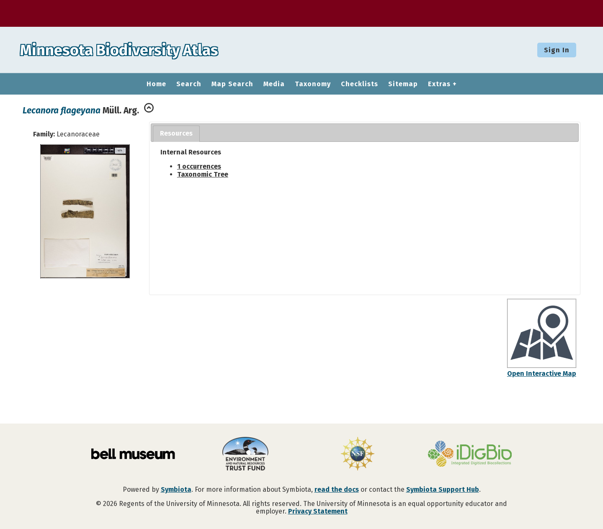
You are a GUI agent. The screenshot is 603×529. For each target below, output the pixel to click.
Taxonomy (313, 84)
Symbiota (176, 489)
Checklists (359, 84)
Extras (439, 84)
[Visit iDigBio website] (470, 454)
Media (274, 84)
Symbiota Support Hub (442, 489)
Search (188, 84)
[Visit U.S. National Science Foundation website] (358, 454)
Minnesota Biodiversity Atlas (130, 50)
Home (156, 84)
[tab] (176, 134)
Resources (176, 133)
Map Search (232, 84)
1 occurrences (199, 166)
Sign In (557, 50)
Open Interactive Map (541, 373)
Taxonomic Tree (202, 174)
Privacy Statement (318, 511)
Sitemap (403, 84)
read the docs (336, 489)
